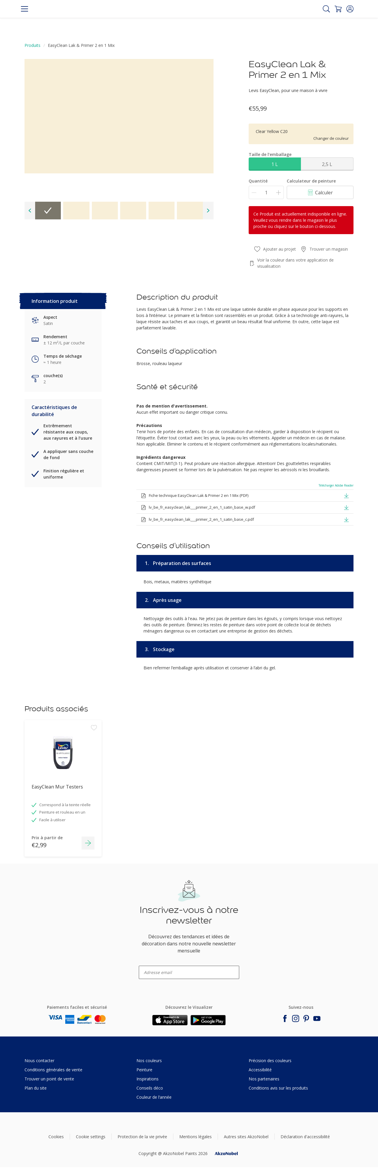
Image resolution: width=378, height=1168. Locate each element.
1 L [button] (274, 164)
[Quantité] (266, 192)
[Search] (326, 8)
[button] (349, 8)
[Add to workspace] (94, 762)
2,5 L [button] (327, 164)
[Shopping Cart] (338, 8)
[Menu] (24, 9)
